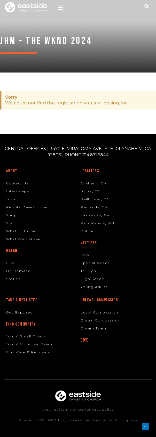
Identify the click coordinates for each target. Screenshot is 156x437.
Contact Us (17, 183)
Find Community (21, 324)
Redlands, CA (93, 207)
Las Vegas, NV (95, 215)
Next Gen (88, 243)
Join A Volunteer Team (29, 344)
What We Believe (23, 239)
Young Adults (94, 287)
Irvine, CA (90, 191)
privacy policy (100, 409)
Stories (13, 279)
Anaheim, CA (93, 183)
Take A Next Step (22, 300)
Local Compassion (99, 312)
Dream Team (93, 328)
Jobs (11, 199)
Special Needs (95, 263)
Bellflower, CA (94, 199)
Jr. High (88, 271)
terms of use (73, 409)
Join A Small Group (26, 336)
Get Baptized (19, 312)
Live (10, 263)
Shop (11, 215)
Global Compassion (100, 320)
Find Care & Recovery (28, 352)
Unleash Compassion (99, 300)
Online (87, 231)
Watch (11, 251)
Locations (89, 171)
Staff (10, 223)
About (11, 171)
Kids (84, 255)
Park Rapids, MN (97, 223)
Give (84, 340)
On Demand (18, 271)
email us (50, 409)
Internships (17, 191)
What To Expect (22, 231)
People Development (28, 207)
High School (93, 279)
